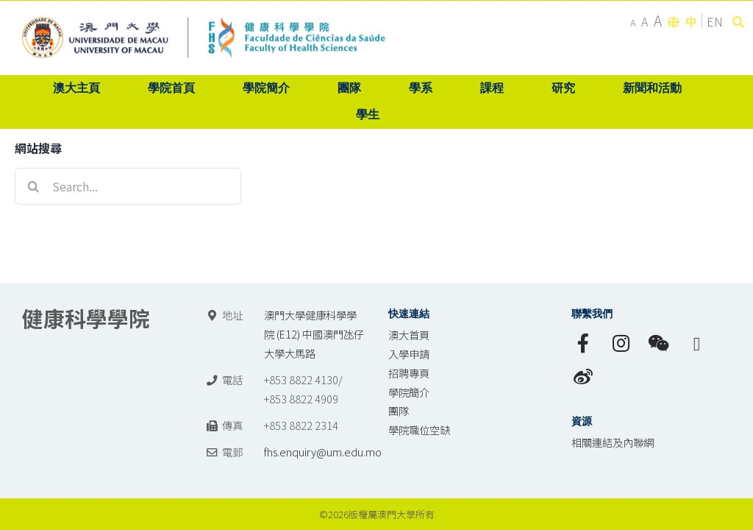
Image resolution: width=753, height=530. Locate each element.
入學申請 (408, 353)
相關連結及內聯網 (612, 442)
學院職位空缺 (419, 429)
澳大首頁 (408, 334)
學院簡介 (408, 392)
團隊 (398, 410)
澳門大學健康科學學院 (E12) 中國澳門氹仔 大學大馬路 (314, 334)
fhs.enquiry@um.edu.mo (323, 451)
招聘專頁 (408, 373)
